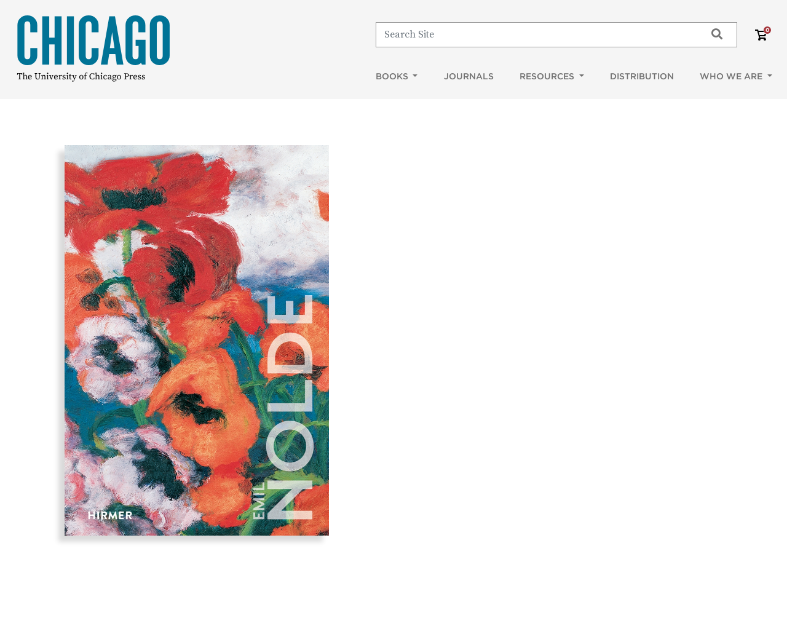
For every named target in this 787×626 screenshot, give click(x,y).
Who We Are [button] (732, 76)
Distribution (642, 76)
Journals (469, 76)
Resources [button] (548, 76)
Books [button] (393, 76)
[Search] (535, 34)
